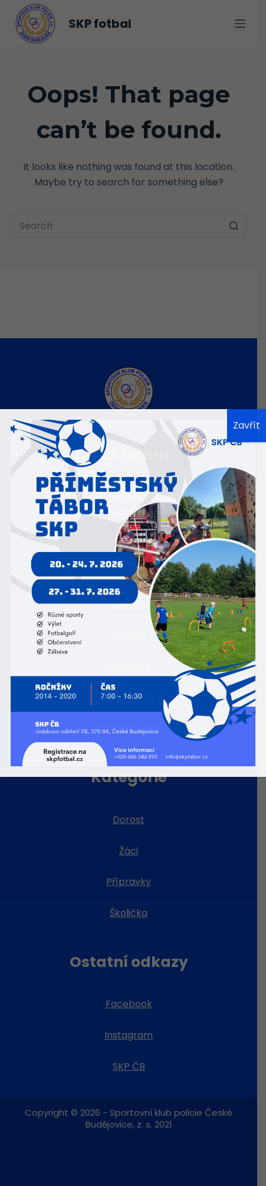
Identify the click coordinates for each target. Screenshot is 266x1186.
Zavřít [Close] (246, 425)
